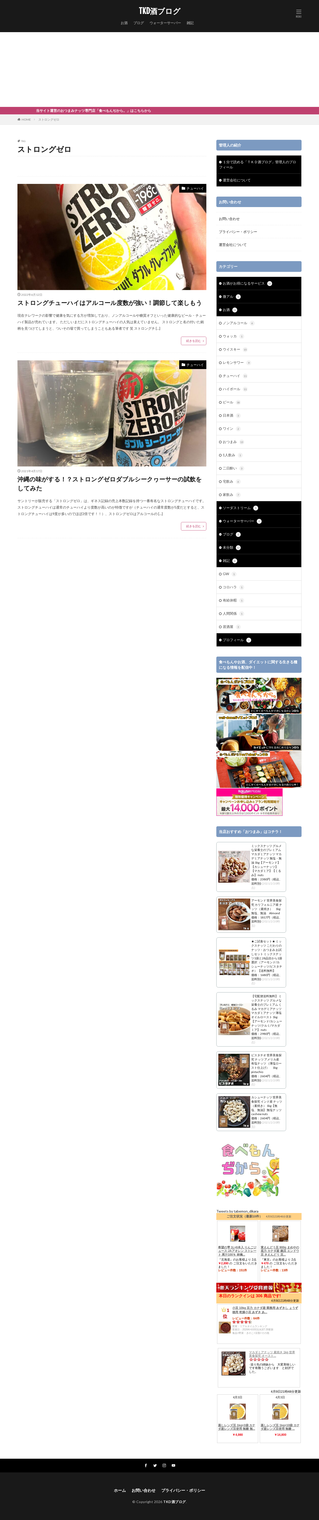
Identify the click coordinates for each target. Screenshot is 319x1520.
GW (230, 574)
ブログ (138, 23)
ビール (232, 402)
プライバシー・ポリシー (238, 231)
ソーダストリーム (240, 508)
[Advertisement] (159, 69)
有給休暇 (233, 600)
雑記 (190, 23)
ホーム (120, 1490)
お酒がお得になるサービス (247, 283)
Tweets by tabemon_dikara (237, 1211)
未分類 (232, 547)
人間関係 (233, 613)
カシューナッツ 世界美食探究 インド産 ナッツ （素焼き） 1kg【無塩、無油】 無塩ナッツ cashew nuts (266, 1105)
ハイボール (235, 389)
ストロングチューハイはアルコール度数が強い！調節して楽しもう (109, 302)
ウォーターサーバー (165, 23)
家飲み (232, 494)
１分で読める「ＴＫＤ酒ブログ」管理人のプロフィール (257, 164)
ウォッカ (233, 336)
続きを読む (193, 341)
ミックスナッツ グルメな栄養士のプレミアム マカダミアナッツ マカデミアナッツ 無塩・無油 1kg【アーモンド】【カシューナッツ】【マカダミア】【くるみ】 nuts (266, 860)
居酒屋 (232, 626)
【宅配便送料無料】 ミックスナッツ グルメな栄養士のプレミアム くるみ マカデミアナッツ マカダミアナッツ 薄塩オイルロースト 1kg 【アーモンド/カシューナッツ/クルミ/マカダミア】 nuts (266, 1012)
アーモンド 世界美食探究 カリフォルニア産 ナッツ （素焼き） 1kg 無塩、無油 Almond (266, 907)
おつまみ (233, 442)
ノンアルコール (239, 323)
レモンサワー (237, 362)
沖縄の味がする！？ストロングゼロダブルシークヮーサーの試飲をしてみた (109, 483)
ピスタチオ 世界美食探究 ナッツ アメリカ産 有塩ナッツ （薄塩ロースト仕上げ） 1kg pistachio (266, 1063)
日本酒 (232, 415)
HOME (26, 119)
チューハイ (195, 188)
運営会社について (237, 180)
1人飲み (233, 455)
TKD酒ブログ (159, 11)
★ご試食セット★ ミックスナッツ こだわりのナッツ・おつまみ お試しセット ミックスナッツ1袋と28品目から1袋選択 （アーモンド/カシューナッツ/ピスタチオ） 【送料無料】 (266, 956)
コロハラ (233, 587)
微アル (232, 296)
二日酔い (233, 468)
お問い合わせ (229, 219)
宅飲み (232, 481)
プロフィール (237, 640)
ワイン (232, 428)
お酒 (124, 23)
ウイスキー (235, 349)
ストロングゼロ (48, 119)
